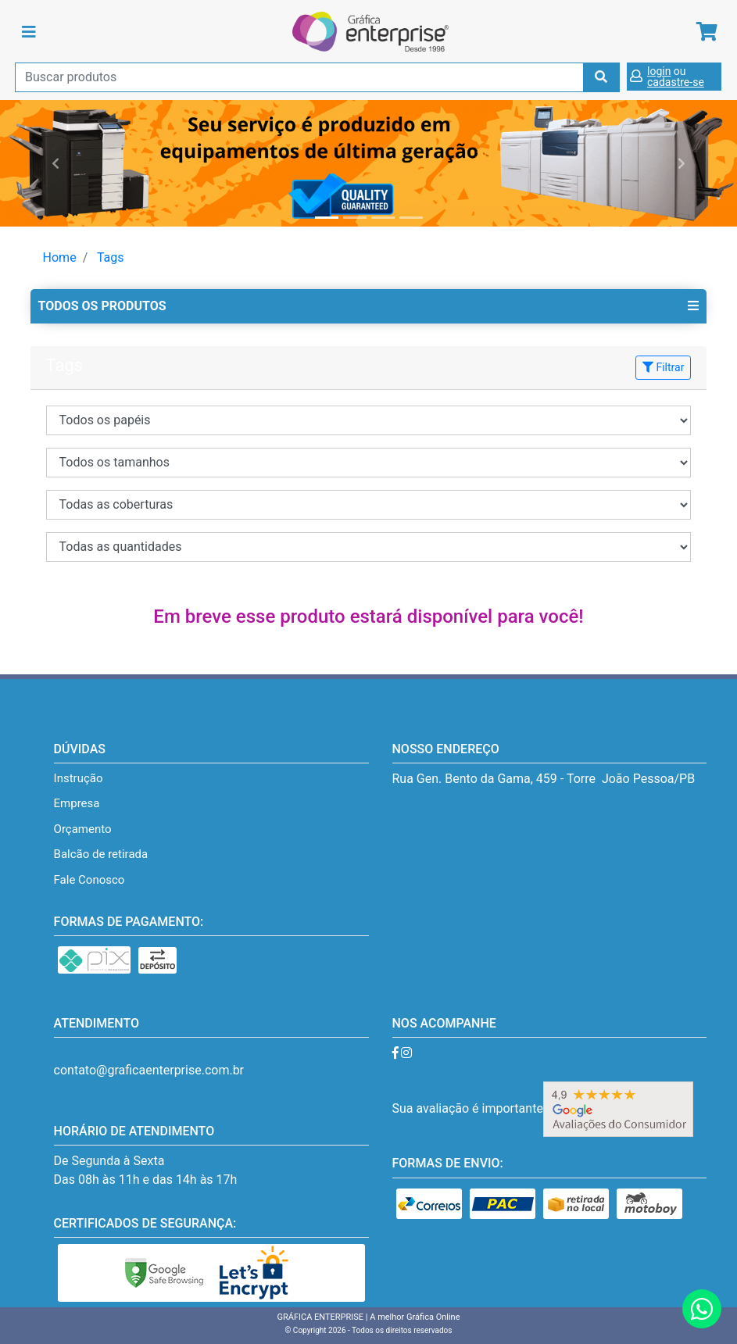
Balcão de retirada (101, 854)
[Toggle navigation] (29, 32)
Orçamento (83, 829)
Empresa (77, 803)
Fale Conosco (89, 880)
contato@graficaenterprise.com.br (149, 1070)
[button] (55, 163)
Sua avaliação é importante (542, 1108)
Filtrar (663, 367)
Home (60, 257)
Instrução (78, 778)
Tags (110, 257)
